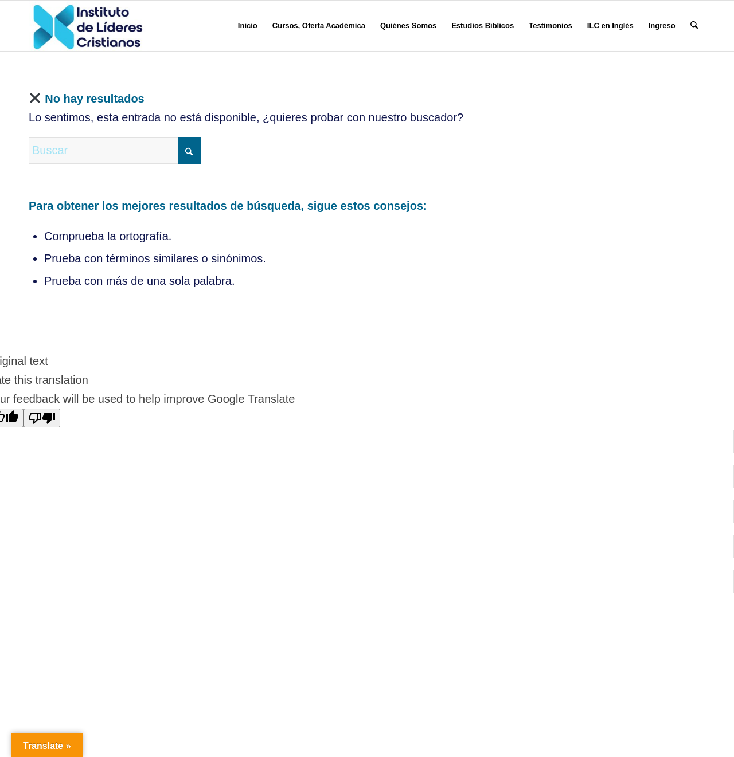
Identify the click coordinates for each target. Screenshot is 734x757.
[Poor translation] (42, 418)
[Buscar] (694, 26)
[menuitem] (248, 26)
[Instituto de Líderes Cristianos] (88, 26)
